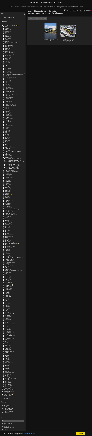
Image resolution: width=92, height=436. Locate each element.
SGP (6, 299)
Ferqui (6, 137)
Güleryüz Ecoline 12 (11, 164)
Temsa (6, 348)
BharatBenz (8, 69)
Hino (6, 180)
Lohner (7, 226)
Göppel (7, 153)
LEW (6, 219)
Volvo (6, 374)
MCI (6, 229)
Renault (7, 289)
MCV (6, 230)
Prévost (7, 278)
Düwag (7, 120)
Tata (6, 344)
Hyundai (7, 183)
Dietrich (7, 117)
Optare (7, 269)
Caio (6, 90)
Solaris (7, 329)
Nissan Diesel (9, 262)
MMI (6, 233)
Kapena (7, 203)
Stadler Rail (8, 332)
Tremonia (7, 354)
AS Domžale (8, 38)
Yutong (7, 384)
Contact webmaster (86, 434)
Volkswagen (8, 372)
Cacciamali (8, 87)
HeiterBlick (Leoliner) (11, 171)
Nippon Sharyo (9, 260)
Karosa (7, 204)
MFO (6, 232)
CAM (6, 84)
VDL (6, 361)
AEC (6, 32)
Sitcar (6, 325)
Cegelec (7, 98)
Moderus (7, 247)
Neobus (7, 255)
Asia (5, 392)
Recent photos (8, 409)
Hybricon (7, 181)
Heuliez (7, 177)
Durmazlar (8, 118)
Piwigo (78, 434)
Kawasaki (7, 207)
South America (8, 391)
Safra (6, 311)
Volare (6, 369)
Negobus (7, 253)
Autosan (7, 57)
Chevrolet (7, 101)
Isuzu (6, 193)
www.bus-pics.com (52, 2)
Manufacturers (8, 25)
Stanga (7, 334)
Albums (4, 22)
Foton (6, 144)
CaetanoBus (8, 88)
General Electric (9, 147)
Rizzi (6, 291)
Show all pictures (9, 17)
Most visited (7, 405)
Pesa (6, 275)
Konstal (7, 216)
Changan (7, 100)
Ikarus (6, 186)
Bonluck (7, 75)
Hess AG (7, 176)
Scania (7, 319)
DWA (6, 110)
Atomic (7, 55)
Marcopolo (8, 234)
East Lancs (8, 125)
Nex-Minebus (8, 259)
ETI (6, 124)
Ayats (6, 59)
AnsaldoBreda (9, 52)
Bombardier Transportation (12, 74)
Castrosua (8, 97)
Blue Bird (7, 71)
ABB (6, 26)
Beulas (7, 68)
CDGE (6, 85)
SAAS (6, 298)
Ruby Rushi (8, 296)
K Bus (6, 201)
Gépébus (7, 148)
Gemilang (7, 145)
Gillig (6, 150)
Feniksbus (8, 135)
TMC (6, 341)
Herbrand (7, 174)
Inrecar (7, 188)
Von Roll (7, 375)
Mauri (6, 239)
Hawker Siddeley (9, 170)
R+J (6, 283)
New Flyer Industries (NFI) (12, 257)
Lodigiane (7, 224)
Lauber (7, 223)
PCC (6, 273)
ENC (6, 123)
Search (6, 425)
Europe (6, 394)
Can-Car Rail (8, 91)
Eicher (6, 128)
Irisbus (6, 190)
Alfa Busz (7, 44)
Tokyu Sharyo (8, 351)
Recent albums (8, 411)
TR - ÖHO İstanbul (12, 168)
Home (29, 11)
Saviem (7, 318)
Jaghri (6, 197)
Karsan (7, 206)
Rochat (7, 292)
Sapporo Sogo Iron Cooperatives (14, 313)
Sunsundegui (8, 338)
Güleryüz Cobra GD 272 (12, 158)
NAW (6, 250)
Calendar (6, 412)
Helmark (7, 173)
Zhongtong (8, 387)
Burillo (6, 78)
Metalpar (7, 245)
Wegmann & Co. (9, 378)
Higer (6, 178)
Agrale (6, 39)
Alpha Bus (8, 47)
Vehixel (7, 364)
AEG (6, 34)
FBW (6, 131)
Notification (7, 426)
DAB (6, 107)
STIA (6, 305)
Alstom (7, 48)
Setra (6, 322)
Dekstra (7, 113)
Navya (6, 252)
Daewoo (7, 111)
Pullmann (7, 282)
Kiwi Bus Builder (9, 213)
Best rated (7, 406)
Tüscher (7, 355)
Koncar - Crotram (10, 214)
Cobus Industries (9, 104)
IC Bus (6, 184)
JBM (6, 196)
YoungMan (8, 382)
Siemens (7, 324)
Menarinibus (8, 242)
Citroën (7, 102)
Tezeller (7, 349)
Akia (6, 41)
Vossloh (7, 377)
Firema (7, 140)
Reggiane (7, 288)
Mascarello (8, 236)
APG (6, 35)
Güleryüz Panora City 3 (12, 167)
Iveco (6, 194)
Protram (7, 280)
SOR (6, 303)
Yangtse (7, 381)
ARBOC (7, 36)
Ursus (6, 359)
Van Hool (7, 362)
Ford (6, 143)
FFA (6, 133)
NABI (6, 249)
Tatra (6, 345)
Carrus (6, 95)
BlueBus (7, 72)
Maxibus (7, 240)
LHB (6, 220)
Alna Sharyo (8, 45)
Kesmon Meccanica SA (11, 209)
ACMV (6, 29)
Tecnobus (7, 346)
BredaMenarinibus (10, 77)
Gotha (6, 154)
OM (6, 267)
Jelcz (6, 199)
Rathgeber (8, 286)
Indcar (6, 187)
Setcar (6, 321)
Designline (8, 115)
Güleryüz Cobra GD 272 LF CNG (15, 161)
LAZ (6, 217)
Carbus (7, 92)
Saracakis (7, 315)
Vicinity (7, 368)
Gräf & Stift (8, 156)
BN (5, 64)
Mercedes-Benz (9, 243)
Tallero (6, 342)
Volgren (7, 371)
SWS (6, 308)
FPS (6, 134)
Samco (7, 312)
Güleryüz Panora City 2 (12, 166)
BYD (6, 65)
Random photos (8, 408)
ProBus (7, 279)
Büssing (7, 81)
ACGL (6, 28)
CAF (6, 82)
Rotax (6, 295)
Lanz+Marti (8, 222)
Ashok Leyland (9, 54)
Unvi (6, 358)
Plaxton (7, 276)
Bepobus (7, 67)
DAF (6, 108)
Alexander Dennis (10, 42)
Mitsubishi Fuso (9, 246)
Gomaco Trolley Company (12, 151)
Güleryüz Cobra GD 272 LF (13, 160)
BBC (6, 61)
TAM (6, 339)
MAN (6, 227)
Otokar (6, 272)
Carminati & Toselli (10, 94)
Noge (6, 263)
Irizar (6, 191)
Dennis (7, 114)
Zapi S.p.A (8, 385)
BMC (6, 62)
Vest (6, 365)
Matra (6, 237)
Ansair (6, 51)
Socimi (6, 328)
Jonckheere (8, 200)
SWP (6, 306)
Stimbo (7, 336)
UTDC (6, 357)
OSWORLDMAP (9, 428)
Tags (5, 423)
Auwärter (7, 58)
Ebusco (7, 127)
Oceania (6, 395)
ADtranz (7, 31)
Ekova (6, 130)
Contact (6, 429)
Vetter (6, 367)
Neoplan (7, 256)
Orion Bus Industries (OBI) (12, 270)
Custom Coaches (10, 105)
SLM (6, 302)
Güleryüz (7, 157)
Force (6, 141)
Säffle (6, 309)
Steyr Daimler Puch (10, 335)
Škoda (6, 326)
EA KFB (7, 121)
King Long (7, 210)
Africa (5, 388)
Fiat (6, 138)
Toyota (6, 352)
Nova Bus (7, 265)
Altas (6, 49)
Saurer (6, 316)
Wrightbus (7, 379)
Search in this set (39, 19)
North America (8, 389)
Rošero (7, 293)
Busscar (7, 80)
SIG (6, 301)
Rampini (7, 285)
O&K (6, 266)
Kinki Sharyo (8, 211)
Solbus (7, 331)
